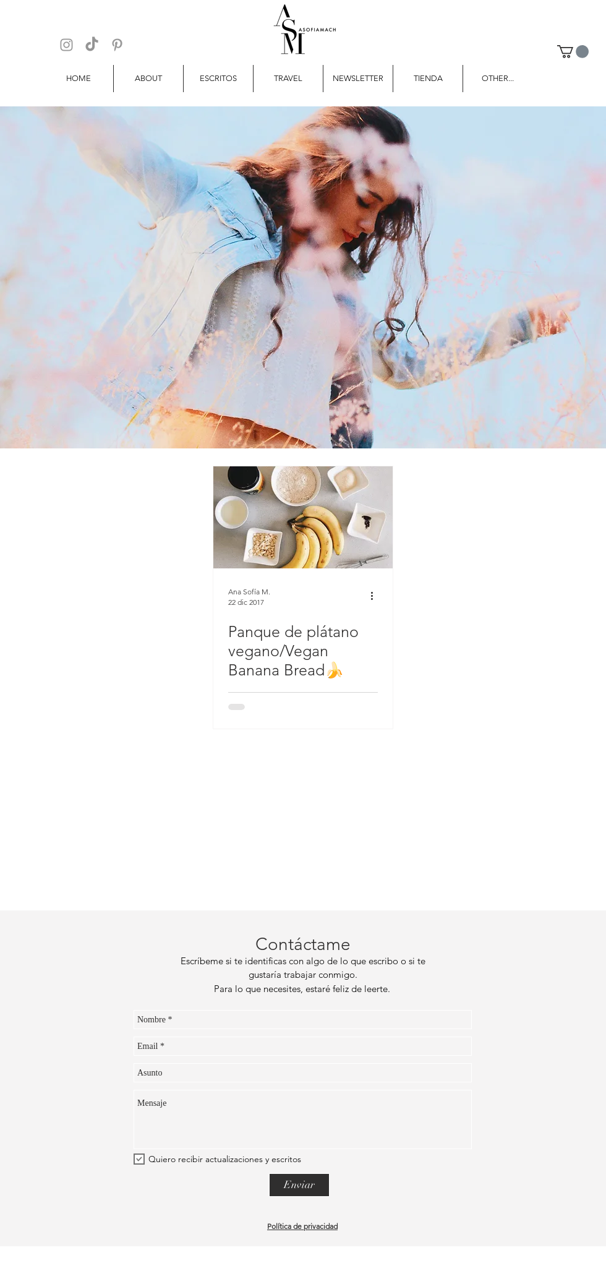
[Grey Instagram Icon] (66, 44)
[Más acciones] (376, 596)
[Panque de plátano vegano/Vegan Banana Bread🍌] (303, 517)
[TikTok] (91, 44)
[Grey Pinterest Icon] (117, 44)
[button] (573, 51)
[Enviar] (299, 1185)
